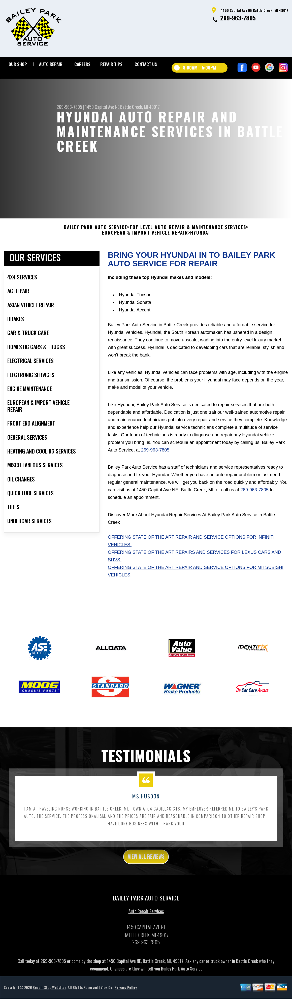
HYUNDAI (200, 245)
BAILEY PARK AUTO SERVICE (95, 240)
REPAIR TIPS (111, 64)
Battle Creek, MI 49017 (140, 107)
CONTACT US (146, 64)
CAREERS (82, 64)
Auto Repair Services (146, 926)
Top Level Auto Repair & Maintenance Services (187, 240)
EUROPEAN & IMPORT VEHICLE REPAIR (145, 245)
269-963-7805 (238, 17)
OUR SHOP (18, 64)
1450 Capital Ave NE (102, 107)
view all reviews (146, 870)
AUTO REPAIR (50, 64)
